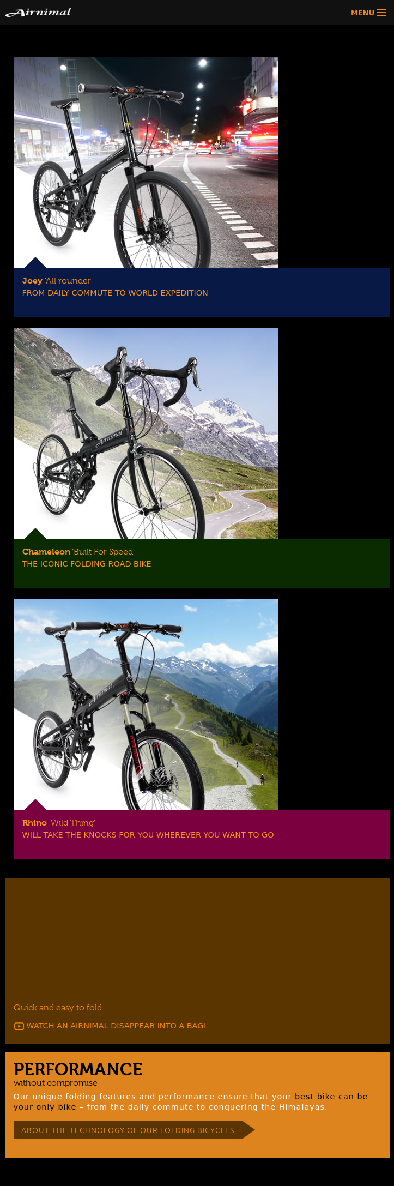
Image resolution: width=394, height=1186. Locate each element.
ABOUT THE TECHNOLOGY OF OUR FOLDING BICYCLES (127, 1129)
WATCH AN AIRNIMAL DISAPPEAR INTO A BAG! (110, 1025)
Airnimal (104, 12)
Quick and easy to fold (58, 1008)
